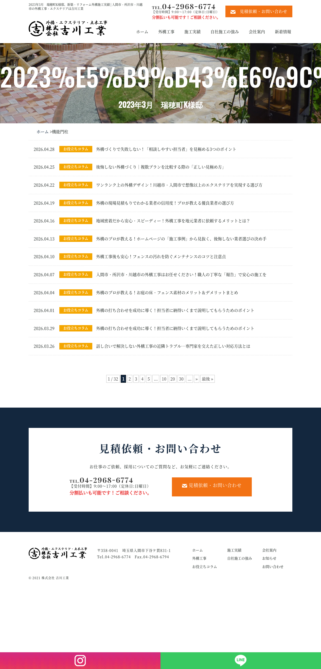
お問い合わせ (272, 566)
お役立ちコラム (75, 148)
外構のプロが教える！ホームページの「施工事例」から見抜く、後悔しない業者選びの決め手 (181, 239)
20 (172, 379)
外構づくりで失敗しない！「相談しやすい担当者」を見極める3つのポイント (166, 149)
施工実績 (192, 32)
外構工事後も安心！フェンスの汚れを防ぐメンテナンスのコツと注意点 (161, 256)
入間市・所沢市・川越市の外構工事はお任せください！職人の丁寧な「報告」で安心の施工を (181, 274)
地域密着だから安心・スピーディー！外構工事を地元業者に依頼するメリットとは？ (173, 221)
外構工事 (166, 32)
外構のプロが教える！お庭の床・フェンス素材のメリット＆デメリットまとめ (167, 292)
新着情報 (283, 32)
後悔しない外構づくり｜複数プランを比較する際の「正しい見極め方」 (161, 167)
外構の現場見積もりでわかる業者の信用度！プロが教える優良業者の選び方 (165, 203)
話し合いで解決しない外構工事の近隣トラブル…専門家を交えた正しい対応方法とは (173, 346)
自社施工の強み (224, 32)
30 (181, 379)
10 (164, 379)
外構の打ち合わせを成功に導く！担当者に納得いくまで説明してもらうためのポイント (175, 310)
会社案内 (257, 32)
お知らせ (269, 558)
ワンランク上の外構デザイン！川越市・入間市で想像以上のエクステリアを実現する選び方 (179, 185)
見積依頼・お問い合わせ (258, 11)
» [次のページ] (196, 379)
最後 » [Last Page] (207, 379)
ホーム (142, 32)
